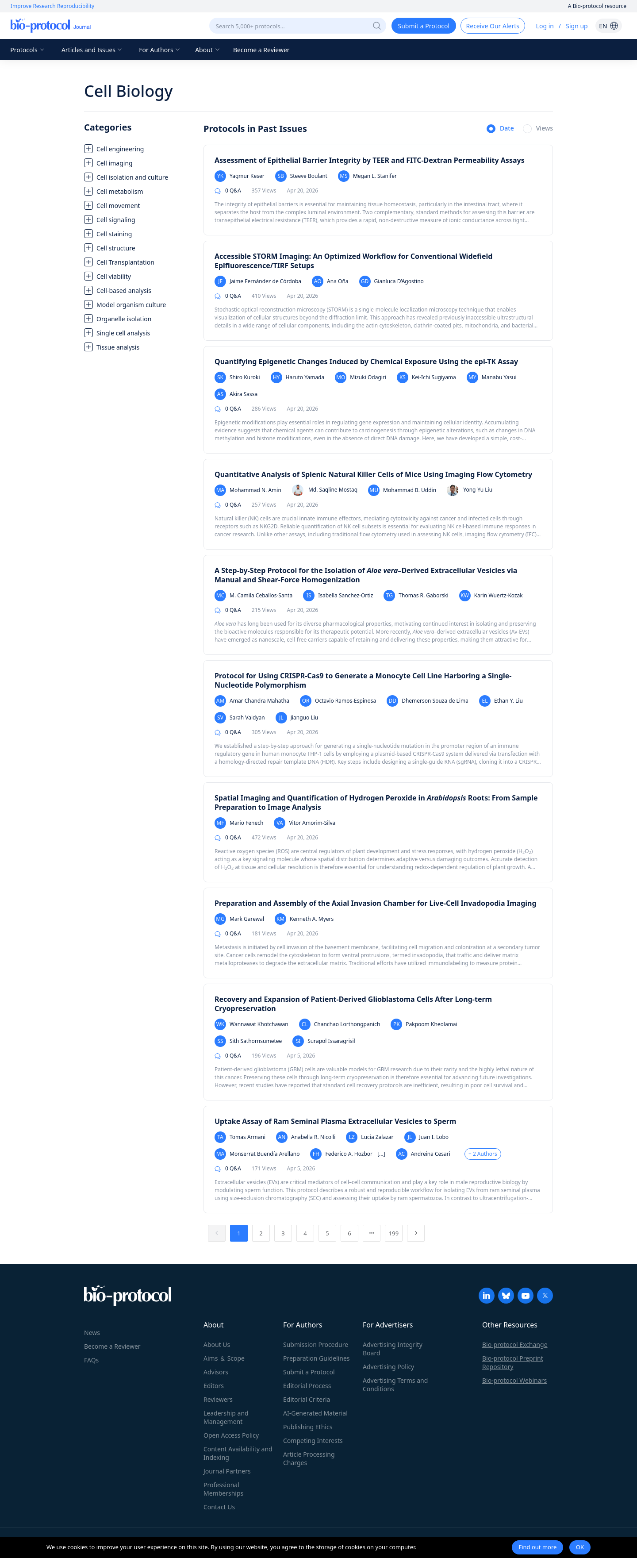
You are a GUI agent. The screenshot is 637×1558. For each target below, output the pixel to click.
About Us (216, 1344)
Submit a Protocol (309, 1372)
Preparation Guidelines (316, 1358)
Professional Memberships (223, 1489)
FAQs (91, 1360)
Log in (545, 26)
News (92, 1332)
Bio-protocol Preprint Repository (512, 1362)
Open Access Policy (231, 1435)
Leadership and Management (226, 1417)
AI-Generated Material (315, 1413)
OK (580, 1547)
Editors (213, 1385)
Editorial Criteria (306, 1399)
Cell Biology (128, 91)
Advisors (215, 1372)
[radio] (500, 129)
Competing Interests (313, 1440)
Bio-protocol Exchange (515, 1344)
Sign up (576, 26)
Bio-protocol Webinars (514, 1380)
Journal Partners (227, 1471)
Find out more (537, 1547)
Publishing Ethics (307, 1427)
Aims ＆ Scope (224, 1358)
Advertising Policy (388, 1366)
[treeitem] (139, 148)
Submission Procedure (315, 1344)
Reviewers (218, 1399)
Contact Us (219, 1507)
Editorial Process (307, 1385)
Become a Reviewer (261, 50)
